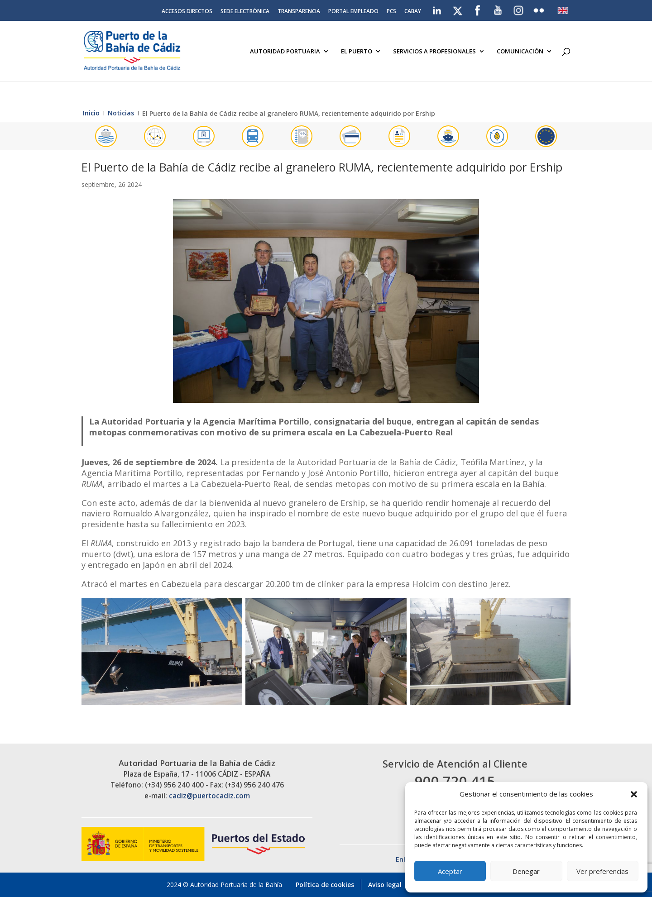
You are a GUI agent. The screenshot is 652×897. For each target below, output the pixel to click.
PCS (391, 12)
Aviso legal (385, 884)
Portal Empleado (353, 12)
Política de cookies (325, 884)
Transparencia (299, 12)
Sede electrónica (245, 12)
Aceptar (450, 871)
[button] (633, 794)
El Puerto (356, 51)
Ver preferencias (602, 871)
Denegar (526, 871)
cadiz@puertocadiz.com (209, 796)
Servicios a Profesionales (434, 51)
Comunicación (520, 51)
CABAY (412, 12)
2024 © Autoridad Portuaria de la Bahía (224, 884)
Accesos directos (187, 12)
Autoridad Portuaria (285, 51)
